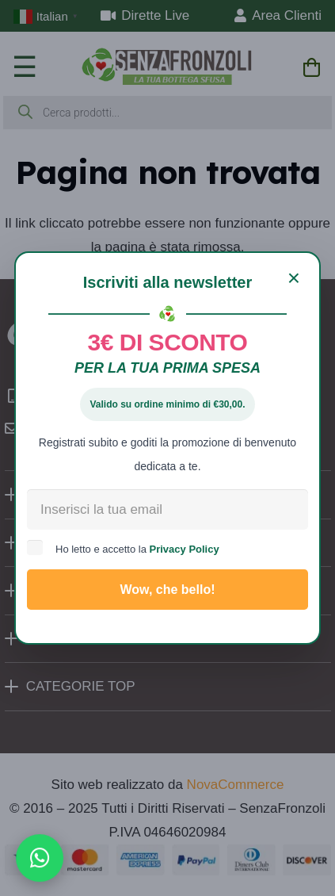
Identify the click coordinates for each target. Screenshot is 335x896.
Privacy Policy (184, 549)
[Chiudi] (293, 278)
